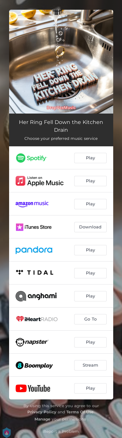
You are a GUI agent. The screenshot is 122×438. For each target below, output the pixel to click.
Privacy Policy (41, 411)
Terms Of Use (80, 411)
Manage (42, 419)
